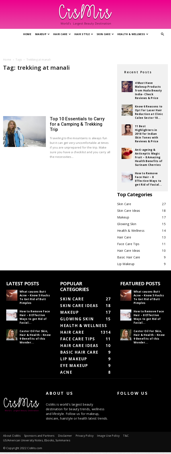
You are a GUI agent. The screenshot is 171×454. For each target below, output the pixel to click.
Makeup (42, 34)
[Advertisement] (85, 47)
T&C (126, 436)
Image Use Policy (108, 436)
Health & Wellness (133, 34)
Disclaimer (65, 436)
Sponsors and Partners (39, 436)
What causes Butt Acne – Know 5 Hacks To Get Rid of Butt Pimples (35, 297)
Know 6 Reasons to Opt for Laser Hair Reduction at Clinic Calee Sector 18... (149, 112)
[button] (162, 34)
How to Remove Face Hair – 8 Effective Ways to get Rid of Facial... (148, 178)
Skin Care (105, 34)
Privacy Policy (85, 436)
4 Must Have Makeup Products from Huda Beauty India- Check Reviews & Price (148, 90)
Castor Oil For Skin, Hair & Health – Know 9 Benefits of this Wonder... (35, 336)
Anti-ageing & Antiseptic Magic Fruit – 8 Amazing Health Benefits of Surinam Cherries (149, 157)
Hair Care (62, 34)
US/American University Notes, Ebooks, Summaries (36, 440)
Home (27, 34)
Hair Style (83, 34)
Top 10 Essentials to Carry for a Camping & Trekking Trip (77, 124)
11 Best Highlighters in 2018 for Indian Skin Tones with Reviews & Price (147, 133)
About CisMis (11, 436)
